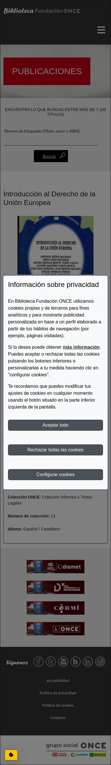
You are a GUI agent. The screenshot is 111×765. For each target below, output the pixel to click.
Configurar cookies (55, 474)
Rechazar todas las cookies (56, 449)
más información (81, 347)
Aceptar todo (55, 425)
